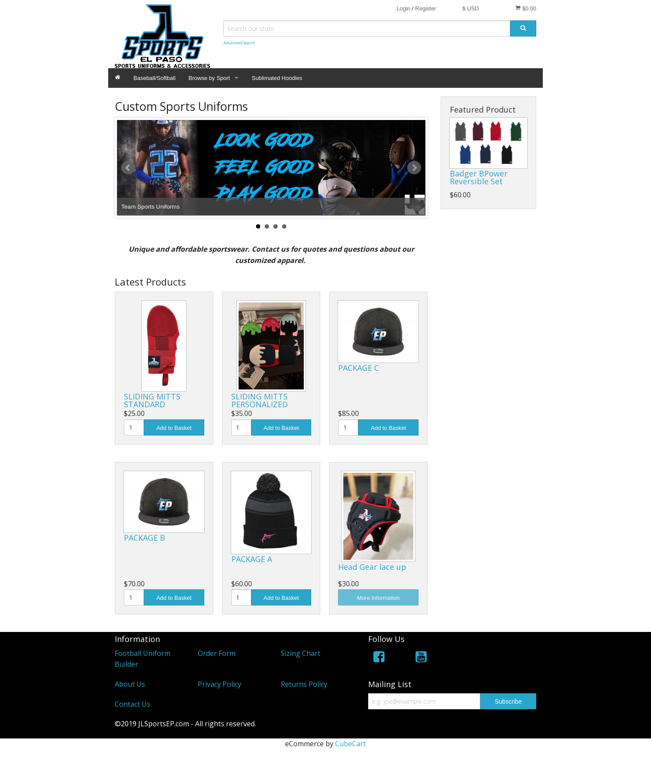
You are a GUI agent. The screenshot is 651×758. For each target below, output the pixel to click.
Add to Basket (174, 428)
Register (425, 8)
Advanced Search (239, 43)
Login (403, 8)
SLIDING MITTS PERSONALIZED (259, 400)
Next (414, 168)
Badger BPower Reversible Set (479, 177)
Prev (128, 168)
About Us (130, 684)
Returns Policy (304, 684)
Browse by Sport (209, 78)
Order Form (217, 653)
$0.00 (525, 8)
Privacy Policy (219, 684)
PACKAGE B (144, 537)
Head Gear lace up (372, 567)
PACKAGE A (251, 559)
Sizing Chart (300, 653)
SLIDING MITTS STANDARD (152, 400)
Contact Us (132, 704)
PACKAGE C (358, 367)
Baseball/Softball (154, 78)
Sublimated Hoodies (277, 78)
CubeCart (350, 743)
